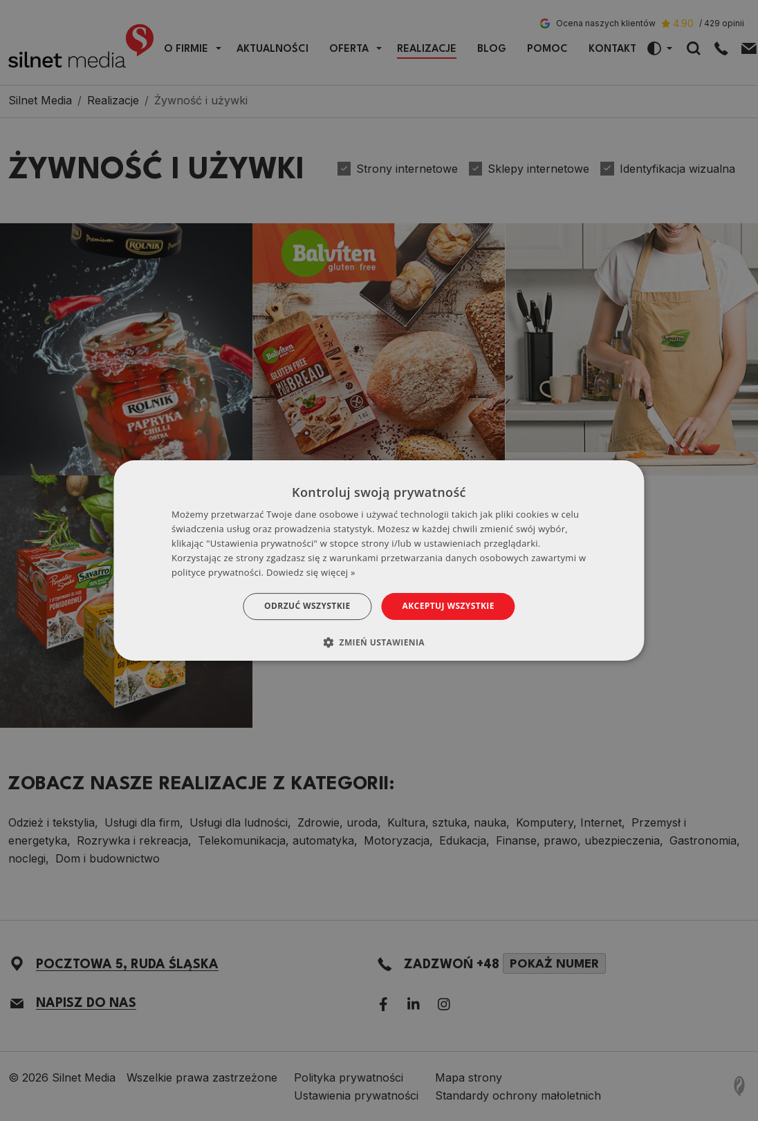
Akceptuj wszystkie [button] (448, 606)
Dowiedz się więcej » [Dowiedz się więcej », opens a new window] (310, 572)
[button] (379, 642)
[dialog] (378, 560)
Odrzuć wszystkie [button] (307, 606)
